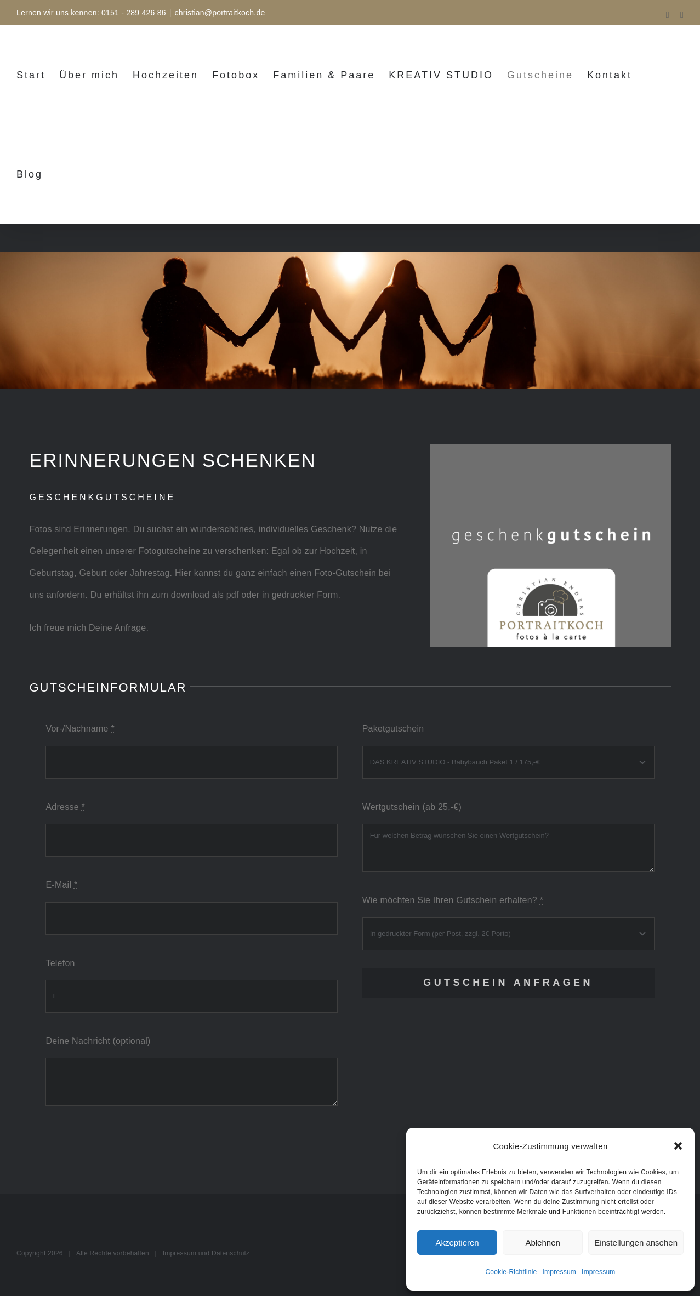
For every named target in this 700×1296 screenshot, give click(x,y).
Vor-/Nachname (79, 728)
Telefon (60, 963)
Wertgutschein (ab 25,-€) (412, 807)
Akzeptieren (457, 1242)
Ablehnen (542, 1242)
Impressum (560, 1272)
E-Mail (61, 884)
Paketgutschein (393, 728)
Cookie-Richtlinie (511, 1272)
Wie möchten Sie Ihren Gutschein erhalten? (453, 900)
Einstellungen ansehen (636, 1242)
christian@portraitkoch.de (220, 12)
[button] (678, 1145)
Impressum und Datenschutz (206, 1253)
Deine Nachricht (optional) (97, 1041)
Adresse (65, 807)
